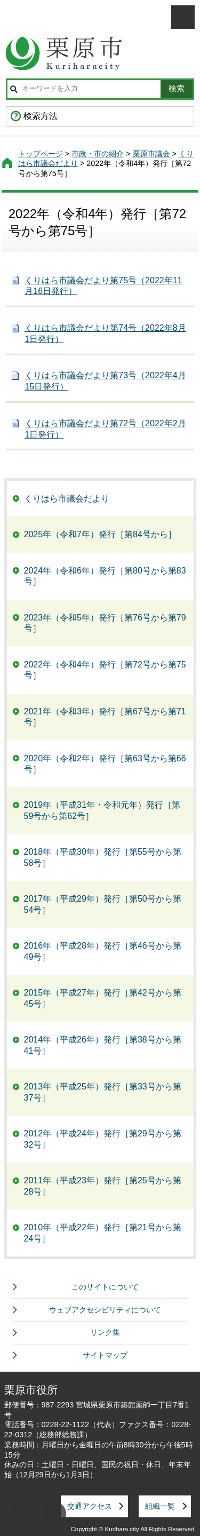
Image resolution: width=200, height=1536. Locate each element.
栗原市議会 (151, 153)
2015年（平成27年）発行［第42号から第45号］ (102, 998)
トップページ (40, 153)
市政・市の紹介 (97, 153)
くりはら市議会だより (66, 498)
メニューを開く (183, 17)
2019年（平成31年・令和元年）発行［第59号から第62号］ (102, 810)
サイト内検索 (13, 89)
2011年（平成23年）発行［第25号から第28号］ (102, 1186)
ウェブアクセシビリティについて (105, 1310)
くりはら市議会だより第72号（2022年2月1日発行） (105, 429)
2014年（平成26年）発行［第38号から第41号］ (102, 1045)
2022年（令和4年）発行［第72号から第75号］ (105, 670)
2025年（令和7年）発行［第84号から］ (100, 534)
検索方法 (40, 116)
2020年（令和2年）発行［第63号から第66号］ (105, 764)
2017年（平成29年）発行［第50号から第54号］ (102, 904)
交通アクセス (89, 1506)
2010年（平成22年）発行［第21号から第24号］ (102, 1233)
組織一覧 (160, 1506)
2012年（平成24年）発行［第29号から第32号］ (102, 1139)
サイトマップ (105, 1355)
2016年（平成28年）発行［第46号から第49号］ (102, 951)
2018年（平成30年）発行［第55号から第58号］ (102, 857)
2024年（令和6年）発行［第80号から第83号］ (105, 576)
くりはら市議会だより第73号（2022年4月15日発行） (105, 381)
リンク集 (105, 1332)
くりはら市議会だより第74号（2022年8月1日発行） (105, 333)
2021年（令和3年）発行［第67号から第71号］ (105, 717)
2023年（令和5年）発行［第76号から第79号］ (105, 623)
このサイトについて (105, 1287)
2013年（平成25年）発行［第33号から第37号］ (102, 1092)
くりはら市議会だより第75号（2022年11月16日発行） (103, 286)
